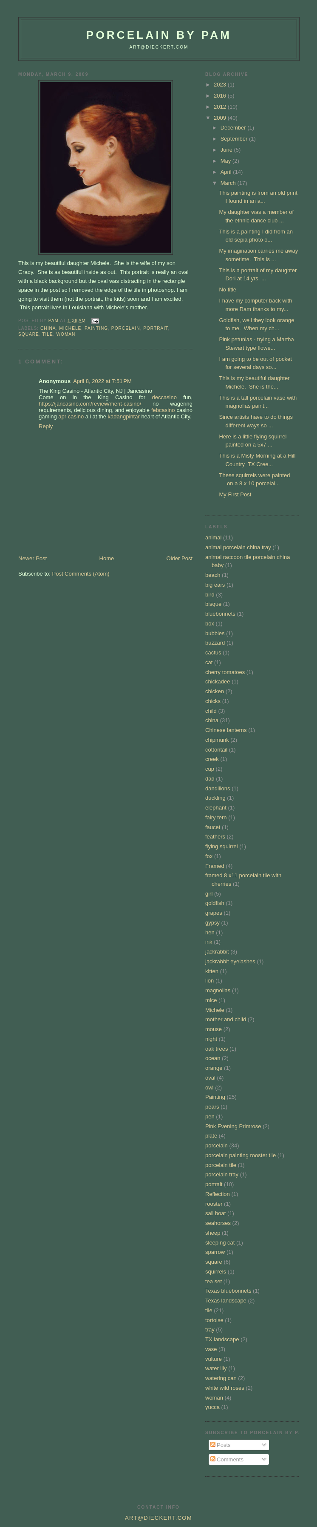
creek (212, 759)
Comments (226, 1459)
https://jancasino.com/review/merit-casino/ (90, 403)
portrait (155, 328)
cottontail (216, 749)
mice (211, 1000)
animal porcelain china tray (238, 547)
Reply (46, 426)
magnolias (217, 990)
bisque (213, 604)
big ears (215, 585)
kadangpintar (124, 416)
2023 (221, 84)
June (227, 150)
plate (211, 1135)
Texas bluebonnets (228, 1291)
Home (106, 558)
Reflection (217, 1194)
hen (210, 932)
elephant (215, 807)
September (235, 138)
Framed (214, 866)
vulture (213, 1359)
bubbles (215, 633)
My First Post (235, 494)
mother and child (225, 1019)
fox (208, 856)
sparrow (215, 1252)
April (227, 172)
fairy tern (216, 817)
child (211, 711)
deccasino (164, 397)
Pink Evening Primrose (233, 1126)
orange (213, 1068)
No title (227, 289)
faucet (212, 827)
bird (210, 594)
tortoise (214, 1320)
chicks (213, 701)
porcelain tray (221, 1174)
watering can (221, 1378)
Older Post (179, 558)
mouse (213, 1029)
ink (208, 942)
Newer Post (32, 558)
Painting (96, 328)
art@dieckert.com (158, 47)
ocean (212, 1058)
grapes (213, 913)
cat (208, 662)
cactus (213, 652)
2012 (221, 107)
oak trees (216, 1049)
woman (65, 334)
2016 (221, 95)
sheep (212, 1233)
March (229, 183)
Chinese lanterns (226, 730)
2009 (221, 118)
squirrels (215, 1271)
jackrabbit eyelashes (230, 961)
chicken (214, 691)
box (209, 623)
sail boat (215, 1213)
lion (209, 980)
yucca (212, 1407)
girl (208, 893)
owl (209, 1087)
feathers (215, 836)
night (211, 1039)
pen (210, 1116)
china (48, 328)
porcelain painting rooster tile (240, 1155)
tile (47, 334)
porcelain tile (220, 1165)
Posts (220, 1445)
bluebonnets (220, 614)
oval (210, 1078)
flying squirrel (221, 846)
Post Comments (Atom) (81, 573)
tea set (213, 1281)
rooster (213, 1204)
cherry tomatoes (225, 672)
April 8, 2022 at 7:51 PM (102, 381)
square (28, 334)
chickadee (217, 681)
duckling (215, 798)
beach (212, 575)
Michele (70, 328)
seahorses (218, 1223)
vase (211, 1349)
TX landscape (222, 1339)
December (234, 127)
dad (210, 778)
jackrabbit (217, 951)
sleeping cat (220, 1242)
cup (209, 769)
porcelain (125, 328)
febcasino (163, 410)
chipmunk (217, 740)
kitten (211, 971)
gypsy (212, 922)
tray (210, 1329)
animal (213, 537)
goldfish (214, 903)
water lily (216, 1368)
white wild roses (224, 1388)
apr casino (71, 416)
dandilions (217, 788)
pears (212, 1106)
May (226, 161)
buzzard (215, 643)
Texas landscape (225, 1300)
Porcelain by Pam (159, 35)
